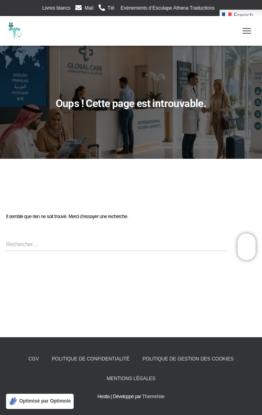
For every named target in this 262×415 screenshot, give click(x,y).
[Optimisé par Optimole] (40, 401)
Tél (111, 8)
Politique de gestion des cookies (188, 359)
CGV (33, 359)
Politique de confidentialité (90, 359)
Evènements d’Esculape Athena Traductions (167, 8)
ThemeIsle (153, 396)
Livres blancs (56, 8)
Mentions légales (131, 378)
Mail (89, 8)
